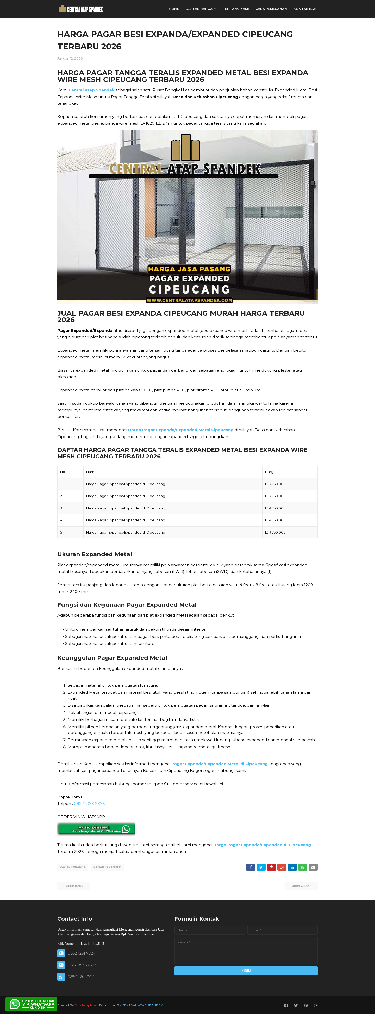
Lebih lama (300, 885)
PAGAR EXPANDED (107, 867)
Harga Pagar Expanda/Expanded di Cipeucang (262, 844)
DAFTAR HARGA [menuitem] (199, 9)
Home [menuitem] (174, 9)
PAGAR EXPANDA (73, 867)
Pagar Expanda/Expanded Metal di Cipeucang (219, 763)
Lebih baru (74, 885)
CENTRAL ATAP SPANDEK (142, 1004)
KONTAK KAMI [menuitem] (305, 9)
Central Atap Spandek (91, 89)
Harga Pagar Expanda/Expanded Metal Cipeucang (181, 429)
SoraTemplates (86, 1004)
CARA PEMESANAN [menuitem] (271, 9)
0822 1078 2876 (89, 803)
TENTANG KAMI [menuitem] (236, 9)
